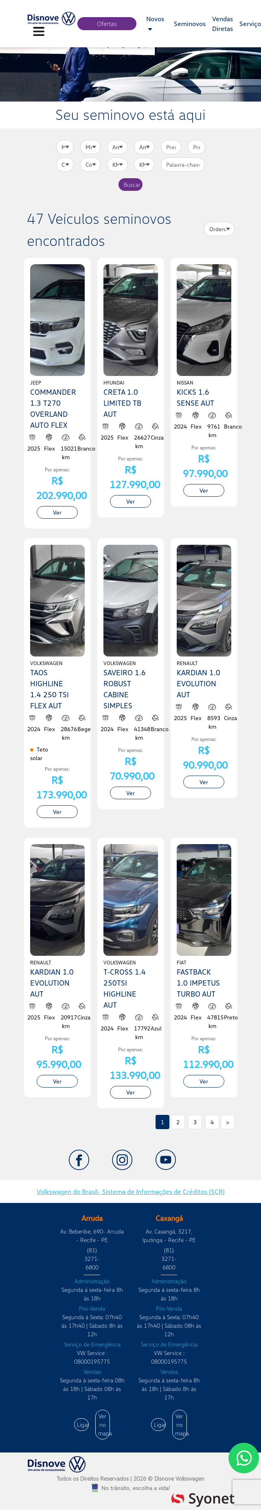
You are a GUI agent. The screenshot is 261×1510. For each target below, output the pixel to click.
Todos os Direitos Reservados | (130, 1478)
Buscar (132, 184)
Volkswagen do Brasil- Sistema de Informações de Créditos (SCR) (131, 1191)
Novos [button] (155, 24)
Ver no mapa (104, 1425)
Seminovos (190, 24)
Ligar (83, 1424)
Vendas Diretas (222, 24)
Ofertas (107, 24)
